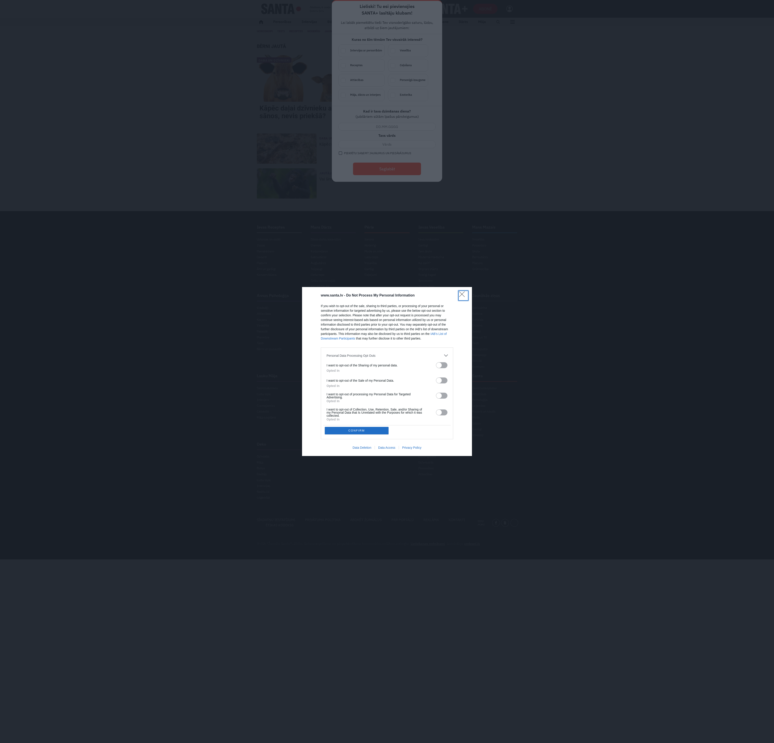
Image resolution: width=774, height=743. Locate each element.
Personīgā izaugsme (412, 80)
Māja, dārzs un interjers (366, 95)
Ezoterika (412, 95)
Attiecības (366, 80)
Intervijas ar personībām (366, 51)
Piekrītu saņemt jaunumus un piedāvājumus (377, 153)
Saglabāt (387, 168)
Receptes (366, 65)
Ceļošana (412, 65)
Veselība (412, 51)
